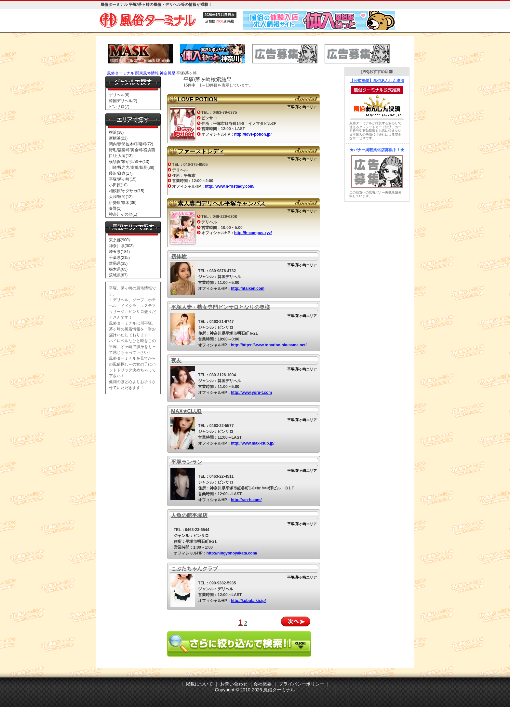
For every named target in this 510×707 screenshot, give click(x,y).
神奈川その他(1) (123, 214)
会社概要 (262, 684)
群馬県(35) (118, 263)
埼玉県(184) (119, 251)
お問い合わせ (234, 684)
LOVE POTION (198, 99)
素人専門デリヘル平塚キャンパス (221, 203)
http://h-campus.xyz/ (253, 233)
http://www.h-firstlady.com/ (230, 186)
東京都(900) (119, 240)
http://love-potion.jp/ (253, 134)
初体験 (179, 256)
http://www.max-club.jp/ (253, 443)
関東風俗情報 (147, 73)
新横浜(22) (118, 138)
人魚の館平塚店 (189, 515)
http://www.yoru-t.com (251, 392)
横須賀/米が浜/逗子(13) (129, 161)
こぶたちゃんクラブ (194, 568)
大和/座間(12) (121, 196)
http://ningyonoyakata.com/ (232, 553)
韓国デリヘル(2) (123, 101)
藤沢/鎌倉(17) (121, 173)
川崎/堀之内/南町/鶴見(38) (131, 167)
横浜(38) (116, 132)
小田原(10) (118, 185)
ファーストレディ (201, 151)
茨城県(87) (118, 275)
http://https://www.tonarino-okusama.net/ (269, 345)
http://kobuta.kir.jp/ (248, 600)
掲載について (199, 684)
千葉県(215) (119, 257)
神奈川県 (167, 73)
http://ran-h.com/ (246, 500)
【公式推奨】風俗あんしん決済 (377, 80)
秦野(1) (115, 208)
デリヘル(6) (119, 95)
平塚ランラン (186, 462)
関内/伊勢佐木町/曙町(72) (131, 144)
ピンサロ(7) (119, 106)
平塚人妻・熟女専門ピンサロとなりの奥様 (220, 307)
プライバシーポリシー (301, 684)
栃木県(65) (118, 269)
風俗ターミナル (120, 73)
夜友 (176, 360)
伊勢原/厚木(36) (123, 202)
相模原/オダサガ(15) (126, 191)
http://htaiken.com (247, 288)
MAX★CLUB (186, 411)
